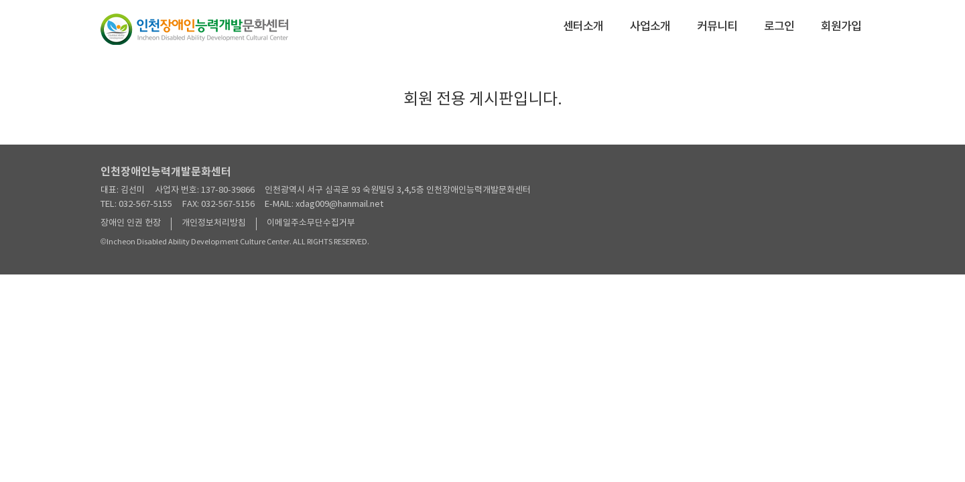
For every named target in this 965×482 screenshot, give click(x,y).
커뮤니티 (717, 26)
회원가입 (841, 26)
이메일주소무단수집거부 (311, 223)
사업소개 (650, 26)
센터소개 (583, 26)
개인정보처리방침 (214, 223)
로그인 (779, 26)
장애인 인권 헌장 (131, 223)
